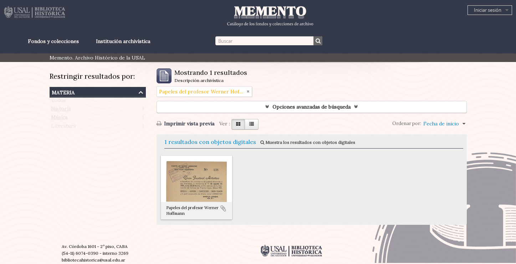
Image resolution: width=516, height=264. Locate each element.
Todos (58, 102)
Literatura (63, 127)
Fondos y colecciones (53, 41)
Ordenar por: (406, 123)
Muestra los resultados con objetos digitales (307, 142)
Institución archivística (123, 41)
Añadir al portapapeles (223, 208)
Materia (63, 91)
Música (59, 119)
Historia (61, 110)
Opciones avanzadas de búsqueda (311, 107)
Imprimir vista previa (185, 123)
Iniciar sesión (487, 10)
